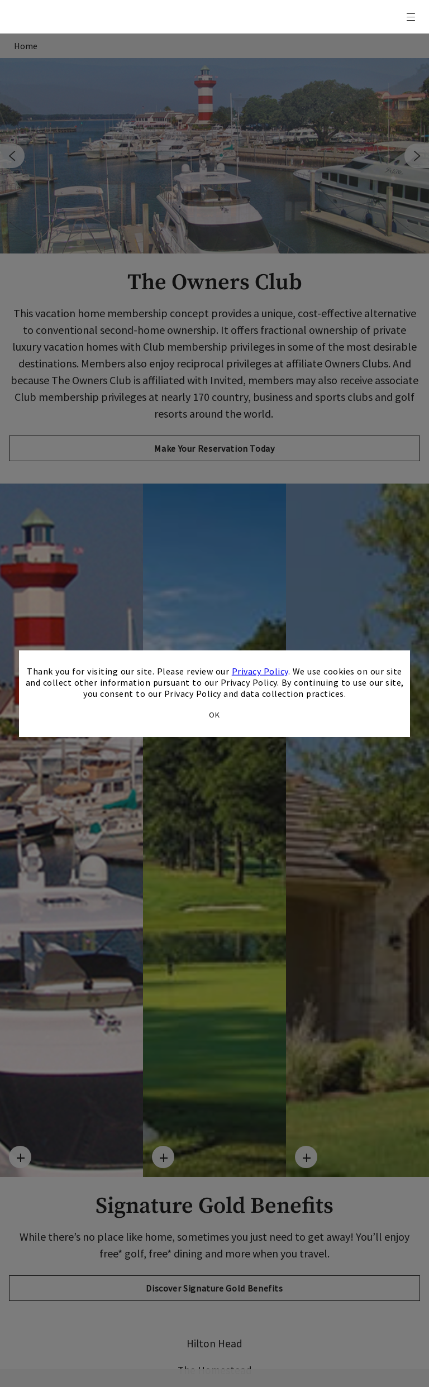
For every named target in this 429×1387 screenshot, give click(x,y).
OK (214, 714)
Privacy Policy (260, 671)
